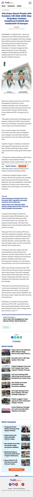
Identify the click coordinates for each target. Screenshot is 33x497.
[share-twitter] (15, 337)
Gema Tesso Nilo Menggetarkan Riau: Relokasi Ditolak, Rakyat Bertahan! (15, 320)
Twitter (20, 484)
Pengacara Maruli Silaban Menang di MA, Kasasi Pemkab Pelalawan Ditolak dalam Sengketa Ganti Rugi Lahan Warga (12, 429)
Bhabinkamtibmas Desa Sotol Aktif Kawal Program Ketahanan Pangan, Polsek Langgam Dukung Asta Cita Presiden (12, 454)
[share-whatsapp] (18, 337)
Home (3, 6)
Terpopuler (11, 6)
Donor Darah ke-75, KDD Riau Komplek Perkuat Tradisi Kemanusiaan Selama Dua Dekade (11, 462)
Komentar (16, 341)
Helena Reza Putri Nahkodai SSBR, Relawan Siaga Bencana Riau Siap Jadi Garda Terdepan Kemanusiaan (11, 437)
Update (22, 166)
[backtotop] (16, 476)
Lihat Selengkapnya (16, 469)
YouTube (24, 485)
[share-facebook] (12, 337)
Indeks (19, 6)
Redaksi (10, 488)
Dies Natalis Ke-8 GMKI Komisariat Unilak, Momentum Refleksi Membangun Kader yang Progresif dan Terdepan (12, 445)
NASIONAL (6, 327)
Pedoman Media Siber (19, 488)
